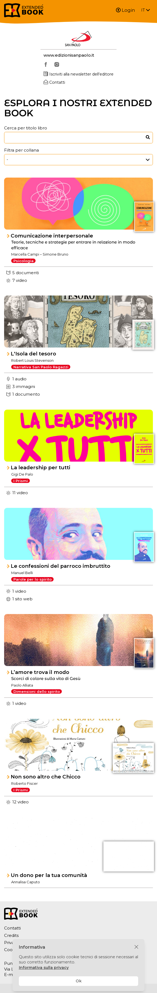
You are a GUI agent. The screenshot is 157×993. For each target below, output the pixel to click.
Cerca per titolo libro (25, 128)
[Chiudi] (136, 947)
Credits (11, 935)
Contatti (12, 928)
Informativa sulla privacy (44, 967)
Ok (79, 980)
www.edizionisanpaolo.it (68, 55)
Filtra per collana (21, 150)
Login (125, 10)
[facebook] (45, 65)
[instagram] (56, 65)
